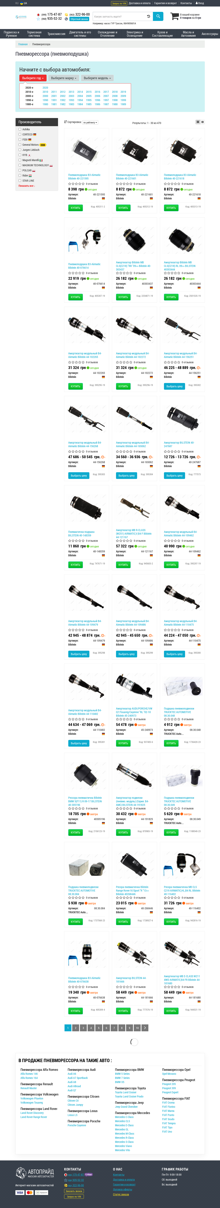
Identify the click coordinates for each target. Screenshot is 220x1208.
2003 (71, 96)
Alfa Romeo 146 (29, 1074)
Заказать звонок (74, 1191)
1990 (45, 100)
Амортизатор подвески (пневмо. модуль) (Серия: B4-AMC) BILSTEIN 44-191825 (132, 801)
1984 (80, 104)
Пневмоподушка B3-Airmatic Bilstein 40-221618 (180, 176)
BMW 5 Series (122, 1074)
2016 (97, 92)
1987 (106, 104)
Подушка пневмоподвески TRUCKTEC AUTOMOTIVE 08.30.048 (179, 712)
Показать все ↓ (27, 186)
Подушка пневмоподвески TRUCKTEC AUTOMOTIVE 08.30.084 (83, 890)
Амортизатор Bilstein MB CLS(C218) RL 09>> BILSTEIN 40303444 (180, 265)
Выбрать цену (175, 386)
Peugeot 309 (169, 1088)
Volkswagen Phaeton (32, 1098)
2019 (123, 92)
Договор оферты (122, 1189)
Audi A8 (72, 1082)
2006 (97, 96)
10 (137, 1028)
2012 (63, 92)
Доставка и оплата (140, 3)
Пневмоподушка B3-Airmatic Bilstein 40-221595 (84, 176)
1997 (106, 100)
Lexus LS (72, 1115)
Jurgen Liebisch (29, 150)
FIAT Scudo (168, 1119)
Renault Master (29, 1088)
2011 (54, 92)
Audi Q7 (72, 1090)
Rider (27, 175)
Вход (200, 3)
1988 (115, 104)
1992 (63, 100)
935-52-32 (49, 18)
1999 (123, 100)
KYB (26, 155)
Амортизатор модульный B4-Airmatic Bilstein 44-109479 (85, 622)
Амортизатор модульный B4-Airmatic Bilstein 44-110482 (85, 712)
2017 (106, 92)
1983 (71, 104)
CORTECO (29, 134)
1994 (80, 100)
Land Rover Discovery (32, 1113)
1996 (97, 100)
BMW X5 (119, 1082)
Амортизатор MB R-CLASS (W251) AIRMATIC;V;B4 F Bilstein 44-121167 (134, 533)
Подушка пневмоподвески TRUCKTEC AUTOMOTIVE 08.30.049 (179, 801)
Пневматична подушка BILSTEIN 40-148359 (81, 533)
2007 (106, 96)
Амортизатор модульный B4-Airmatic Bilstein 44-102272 (132, 355)
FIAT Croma (168, 1102)
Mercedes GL (122, 1129)
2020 (45, 87)
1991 (54, 100)
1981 (54, 104)
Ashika (24, 129)
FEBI (26, 139)
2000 (45, 96)
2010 (45, 92)
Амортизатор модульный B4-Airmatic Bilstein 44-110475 (180, 622)
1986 (97, 104)
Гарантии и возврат (124, 1184)
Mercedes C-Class (124, 1117)
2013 (71, 92)
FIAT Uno (167, 1131)
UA (23, 3)
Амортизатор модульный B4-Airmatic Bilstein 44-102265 (85, 355)
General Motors (32, 145)
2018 (115, 92)
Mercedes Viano (123, 1146)
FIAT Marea (168, 1111)
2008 (115, 96)
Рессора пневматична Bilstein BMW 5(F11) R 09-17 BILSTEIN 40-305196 (85, 801)
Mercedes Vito (122, 1150)
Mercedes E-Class (124, 1125)
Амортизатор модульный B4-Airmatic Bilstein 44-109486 (132, 622)
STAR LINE (26, 180)
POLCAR (27, 170)
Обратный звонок (79, 19)
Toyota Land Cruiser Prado (129, 1096)
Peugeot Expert (170, 1092)
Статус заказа (121, 1194)
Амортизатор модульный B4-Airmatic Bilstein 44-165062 (132, 444)
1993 (71, 100)
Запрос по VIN (119, 3)
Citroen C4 (73, 1100)
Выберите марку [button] (63, 78)
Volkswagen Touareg (32, 1102)
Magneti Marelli (31, 160)
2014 (80, 92)
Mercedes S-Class (124, 1142)
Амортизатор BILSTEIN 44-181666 (131, 979)
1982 (63, 104)
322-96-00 (77, 14)
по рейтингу (90, 122)
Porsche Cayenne (77, 1125)
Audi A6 (72, 1074)
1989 (123, 104)
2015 (89, 92)
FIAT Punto (168, 1115)
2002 (63, 96)
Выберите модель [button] (97, 78)
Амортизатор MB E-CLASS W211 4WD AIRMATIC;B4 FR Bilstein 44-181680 (182, 979)
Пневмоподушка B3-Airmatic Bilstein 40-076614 (84, 265)
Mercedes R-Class (124, 1137)
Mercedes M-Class (124, 1133)
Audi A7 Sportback (78, 1078)
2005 (89, 96)
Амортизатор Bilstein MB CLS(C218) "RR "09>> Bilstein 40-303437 (133, 265)
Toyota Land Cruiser (125, 1092)
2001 (54, 96)
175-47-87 (49, 14)
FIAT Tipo (167, 1127)
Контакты (186, 3)
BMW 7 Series (122, 1078)
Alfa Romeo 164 (29, 1078)
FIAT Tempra (169, 1123)
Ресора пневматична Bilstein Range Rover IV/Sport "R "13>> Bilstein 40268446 (132, 890)
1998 (115, 100)
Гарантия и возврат (165, 3)
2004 (80, 96)
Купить (75, 208)
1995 (89, 100)
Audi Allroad (74, 1086)
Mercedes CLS (122, 1121)
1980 (45, 104)
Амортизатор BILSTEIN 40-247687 (179, 444)
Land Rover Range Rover (34, 1117)
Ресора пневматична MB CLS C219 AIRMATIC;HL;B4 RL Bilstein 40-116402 (182, 890)
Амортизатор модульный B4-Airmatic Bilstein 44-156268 (85, 444)
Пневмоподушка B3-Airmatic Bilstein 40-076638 (84, 979)
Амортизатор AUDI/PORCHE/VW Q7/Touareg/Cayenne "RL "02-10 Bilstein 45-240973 (134, 712)
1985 (89, 104)
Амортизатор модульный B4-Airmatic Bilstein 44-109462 (180, 533)
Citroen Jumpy (75, 1105)
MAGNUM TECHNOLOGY (36, 165)
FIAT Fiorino (168, 1107)
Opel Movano (169, 1074)
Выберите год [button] (33, 78)
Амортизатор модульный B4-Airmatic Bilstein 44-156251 (180, 355)
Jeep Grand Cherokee (126, 1107)
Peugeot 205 (169, 1084)
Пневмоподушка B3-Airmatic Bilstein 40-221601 (132, 176)
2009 (123, 96)
